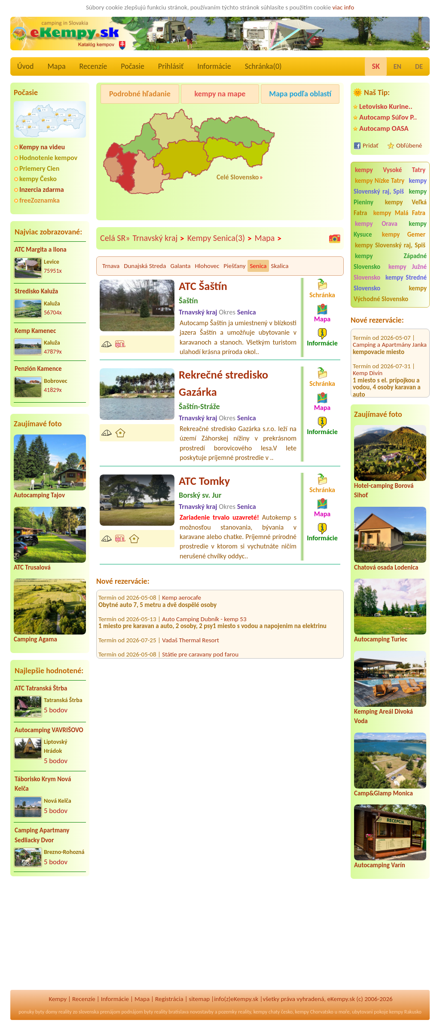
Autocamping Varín (379, 865)
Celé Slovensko (238, 177)
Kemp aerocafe (181, 602)
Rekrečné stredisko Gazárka (223, 383)
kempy (260, 1012)
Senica (258, 266)
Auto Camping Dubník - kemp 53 (204, 623)
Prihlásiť (170, 66)
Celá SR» (115, 238)
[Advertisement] (49, 939)
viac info (343, 7)
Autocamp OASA (384, 128)
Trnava (110, 266)
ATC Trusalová (32, 567)
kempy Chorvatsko (314, 1012)
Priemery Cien (39, 168)
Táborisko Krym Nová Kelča (43, 784)
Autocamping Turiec (380, 639)
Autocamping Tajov (39, 495)
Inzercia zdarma (41, 189)
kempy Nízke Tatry (379, 181)
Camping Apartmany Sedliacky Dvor (42, 835)
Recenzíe (93, 66)
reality (65, 1012)
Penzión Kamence (38, 369)
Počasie (132, 66)
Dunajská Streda (145, 266)
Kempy (58, 999)
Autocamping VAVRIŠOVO (49, 730)
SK (375, 66)
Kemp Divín (367, 356)
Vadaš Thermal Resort (190, 644)
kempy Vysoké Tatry (390, 170)
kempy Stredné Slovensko (390, 283)
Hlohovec (207, 266)
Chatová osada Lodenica (386, 567)
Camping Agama (35, 639)
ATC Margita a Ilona (41, 249)
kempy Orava (376, 224)
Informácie (214, 66)
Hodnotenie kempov (48, 158)
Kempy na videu (42, 147)
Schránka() (263, 66)
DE (419, 66)
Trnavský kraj (159, 238)
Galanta (180, 266)
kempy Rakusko (405, 1012)
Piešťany (234, 266)
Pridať (371, 145)
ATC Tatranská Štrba (41, 688)
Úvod (25, 66)
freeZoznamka (39, 200)
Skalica (280, 266)
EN (397, 66)
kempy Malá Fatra (399, 213)
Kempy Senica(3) (219, 238)
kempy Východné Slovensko (390, 293)
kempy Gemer (403, 234)
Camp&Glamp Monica (383, 793)
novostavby (202, 1012)
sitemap (199, 999)
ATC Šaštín (203, 286)
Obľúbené (409, 145)
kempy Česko (38, 179)
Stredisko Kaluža (36, 291)
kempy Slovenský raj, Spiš (390, 186)
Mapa (56, 66)
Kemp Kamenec (35, 331)
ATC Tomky (204, 481)
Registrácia (169, 999)
